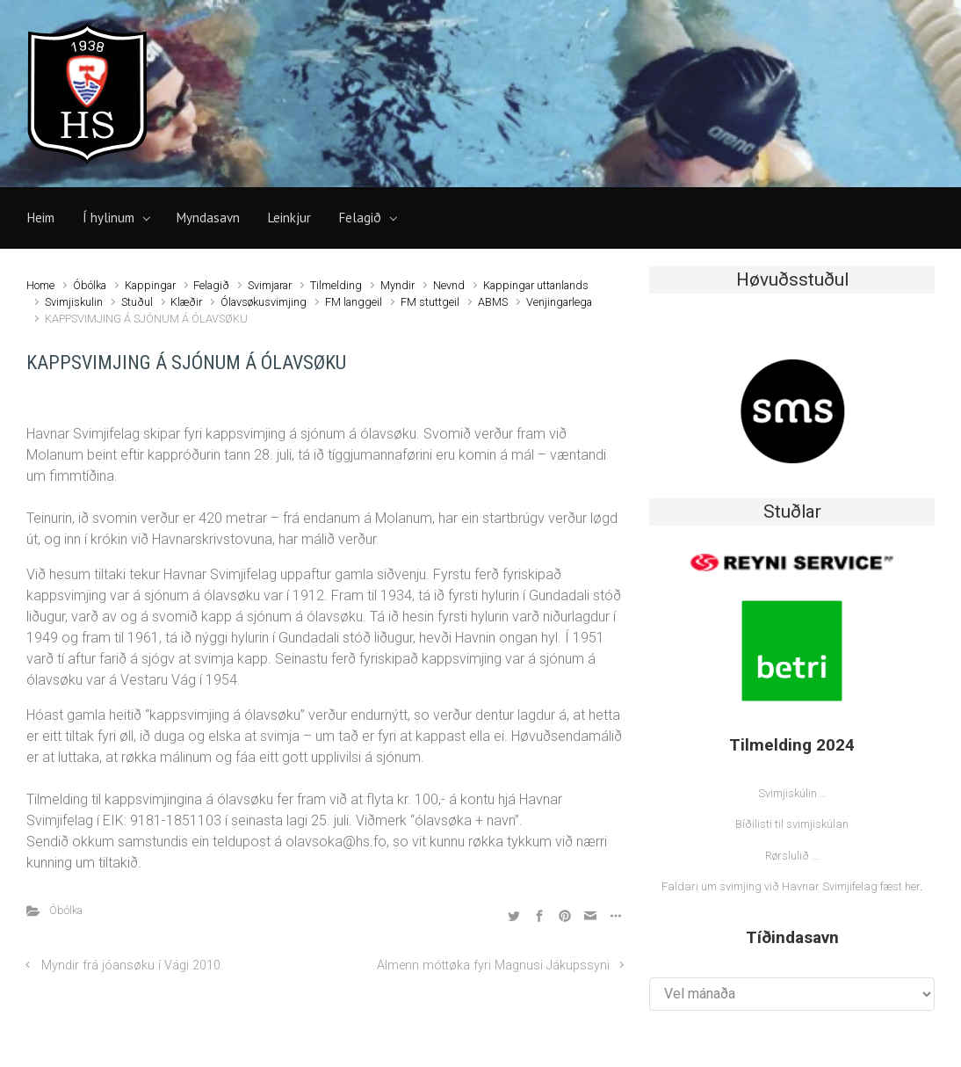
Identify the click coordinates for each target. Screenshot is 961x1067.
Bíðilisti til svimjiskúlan (792, 824)
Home (40, 285)
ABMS (493, 301)
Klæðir (186, 301)
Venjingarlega (559, 301)
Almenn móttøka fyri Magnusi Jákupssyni (493, 965)
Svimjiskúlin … (792, 793)
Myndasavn (208, 217)
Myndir (397, 285)
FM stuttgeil (430, 301)
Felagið (360, 217)
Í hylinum (108, 217)
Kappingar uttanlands (536, 285)
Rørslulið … (792, 855)
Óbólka (89, 285)
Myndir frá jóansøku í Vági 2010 (130, 965)
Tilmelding (336, 285)
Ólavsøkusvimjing (263, 301)
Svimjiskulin (74, 301)
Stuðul (137, 301)
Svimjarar (270, 285)
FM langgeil (353, 301)
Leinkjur (289, 217)
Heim (40, 217)
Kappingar (150, 285)
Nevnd (449, 285)
